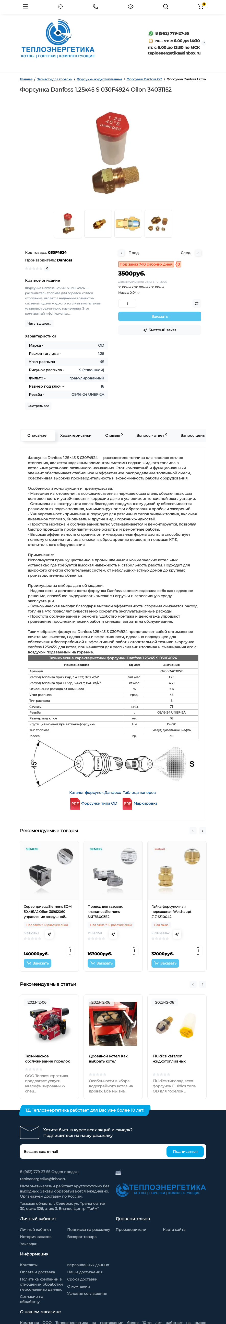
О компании (78, 1286)
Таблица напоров (139, 792)
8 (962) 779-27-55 (168, 33)
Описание (36, 435)
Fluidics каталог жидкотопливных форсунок (169, 1061)
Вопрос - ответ (151, 435)
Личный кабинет (35, 1229)
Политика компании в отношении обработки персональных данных (41, 1284)
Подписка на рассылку (88, 1229)
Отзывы (114, 435)
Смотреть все (38, 406)
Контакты (29, 1265)
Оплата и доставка (37, 1272)
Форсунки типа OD (93, 803)
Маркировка (145, 803)
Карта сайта (174, 1229)
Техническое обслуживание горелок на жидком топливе (47, 1061)
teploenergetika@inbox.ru (43, 1179)
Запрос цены (193, 435)
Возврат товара (82, 1236)
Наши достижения (84, 1272)
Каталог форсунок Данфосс (95, 792)
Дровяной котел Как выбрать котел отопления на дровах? (110, 1061)
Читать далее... (39, 323)
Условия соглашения (87, 1293)
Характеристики (75, 435)
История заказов (36, 1236)
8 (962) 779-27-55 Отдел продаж (49, 1171)
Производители (131, 1229)
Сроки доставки (82, 1279)
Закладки (29, 1244)
